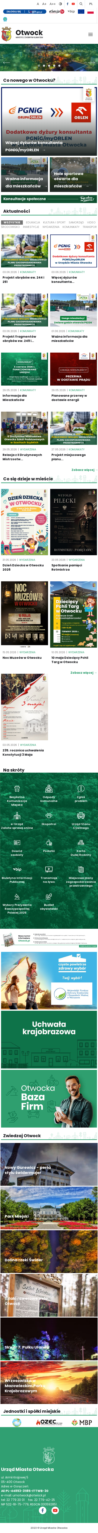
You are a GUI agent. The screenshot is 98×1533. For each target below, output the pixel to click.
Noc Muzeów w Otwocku (22, 658)
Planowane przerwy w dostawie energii (69, 397)
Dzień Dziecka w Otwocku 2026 (23, 567)
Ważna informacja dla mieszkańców (69, 338)
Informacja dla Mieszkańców (15, 397)
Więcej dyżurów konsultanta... (64, 279)
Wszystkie (12, 222)
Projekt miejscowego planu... (68, 457)
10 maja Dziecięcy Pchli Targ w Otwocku (69, 660)
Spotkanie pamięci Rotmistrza (66, 567)
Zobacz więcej (83, 673)
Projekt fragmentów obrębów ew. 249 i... (19, 338)
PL (91, 4)
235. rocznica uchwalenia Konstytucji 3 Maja (23, 752)
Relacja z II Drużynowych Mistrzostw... (22, 457)
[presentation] (6, 61)
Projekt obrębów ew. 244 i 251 (23, 279)
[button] (38, 66)
